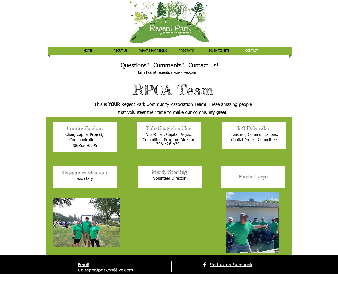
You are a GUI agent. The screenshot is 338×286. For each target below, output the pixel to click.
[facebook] (204, 265)
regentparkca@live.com (177, 72)
